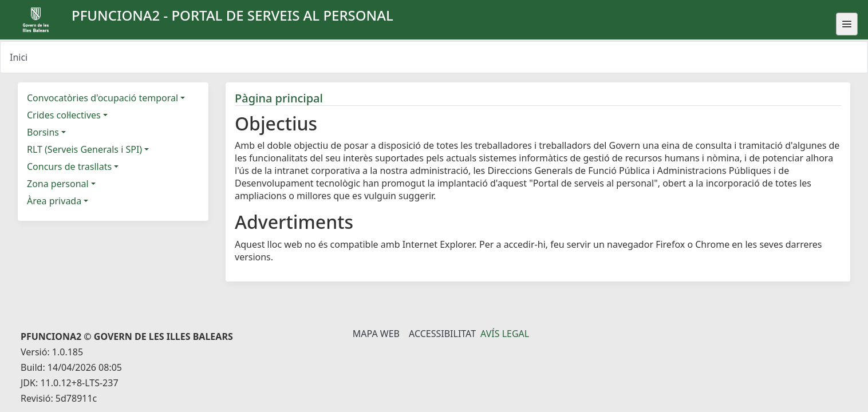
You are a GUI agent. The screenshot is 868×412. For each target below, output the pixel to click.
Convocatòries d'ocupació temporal (102, 98)
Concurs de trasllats (69, 166)
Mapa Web (376, 333)
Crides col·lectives (64, 115)
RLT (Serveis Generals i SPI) (84, 149)
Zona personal (58, 183)
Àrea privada (54, 201)
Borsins (43, 132)
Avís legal (504, 333)
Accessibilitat (442, 333)
